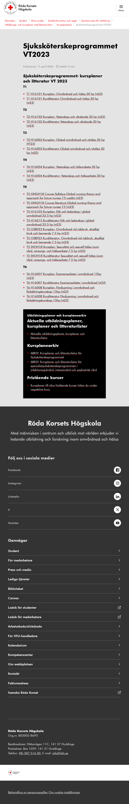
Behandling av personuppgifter (28, 792)
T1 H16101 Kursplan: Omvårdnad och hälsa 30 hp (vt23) (65, 94)
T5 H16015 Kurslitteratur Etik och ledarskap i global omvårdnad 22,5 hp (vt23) (60, 222)
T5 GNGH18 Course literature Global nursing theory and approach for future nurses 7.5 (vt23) (64, 205)
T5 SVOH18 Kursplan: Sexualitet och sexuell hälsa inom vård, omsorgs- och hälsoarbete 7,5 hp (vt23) (63, 249)
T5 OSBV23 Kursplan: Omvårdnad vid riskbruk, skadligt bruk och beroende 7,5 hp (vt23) (63, 231)
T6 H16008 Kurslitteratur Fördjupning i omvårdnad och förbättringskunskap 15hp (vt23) (63, 298)
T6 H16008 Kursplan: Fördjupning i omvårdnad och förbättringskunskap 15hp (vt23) (61, 289)
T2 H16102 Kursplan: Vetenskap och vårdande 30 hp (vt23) (66, 117)
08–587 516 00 (30, 753)
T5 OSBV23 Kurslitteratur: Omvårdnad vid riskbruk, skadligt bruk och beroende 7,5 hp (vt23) (65, 240)
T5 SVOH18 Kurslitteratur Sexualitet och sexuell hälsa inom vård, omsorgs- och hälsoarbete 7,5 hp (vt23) (65, 258)
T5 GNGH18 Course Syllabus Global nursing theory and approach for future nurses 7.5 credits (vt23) (63, 196)
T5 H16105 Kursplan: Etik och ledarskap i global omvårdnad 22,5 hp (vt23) (58, 213)
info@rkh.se (60, 753)
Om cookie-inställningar (64, 792)
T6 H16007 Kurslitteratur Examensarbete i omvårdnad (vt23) (66, 283)
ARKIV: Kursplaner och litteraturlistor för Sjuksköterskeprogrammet (56, 355)
